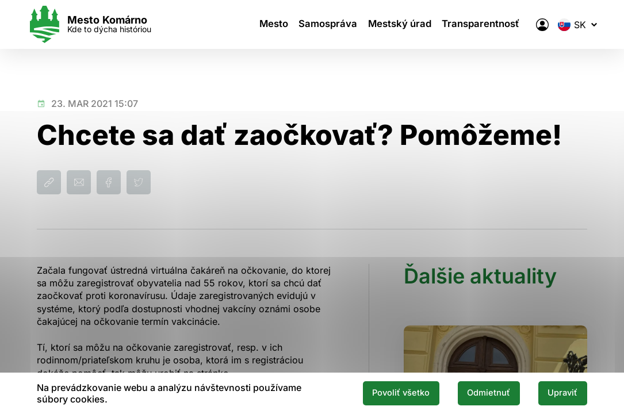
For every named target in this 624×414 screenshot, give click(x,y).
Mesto (276, 24)
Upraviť (559, 392)
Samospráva (329, 24)
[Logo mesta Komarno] (99, 24)
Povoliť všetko (384, 392)
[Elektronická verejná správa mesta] (532, 24)
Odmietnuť (479, 392)
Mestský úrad (398, 24)
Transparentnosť (477, 24)
